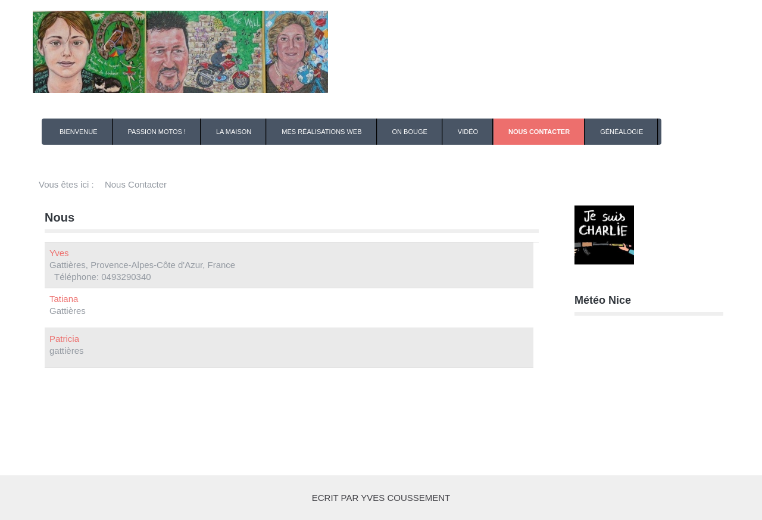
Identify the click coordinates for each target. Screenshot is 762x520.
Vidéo (468, 131)
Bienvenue (79, 131)
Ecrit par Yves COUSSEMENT (381, 498)
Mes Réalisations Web (321, 131)
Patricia (64, 339)
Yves (59, 253)
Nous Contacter (539, 131)
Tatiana (63, 299)
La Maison (233, 131)
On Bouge (409, 131)
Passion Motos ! (157, 131)
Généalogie (621, 131)
